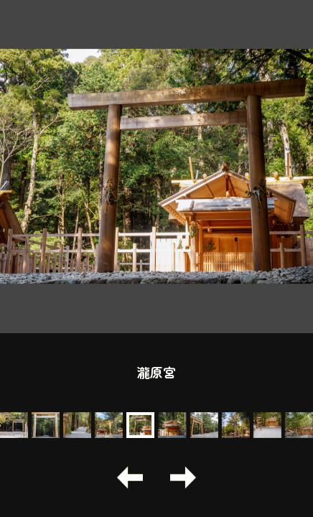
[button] (130, 477)
